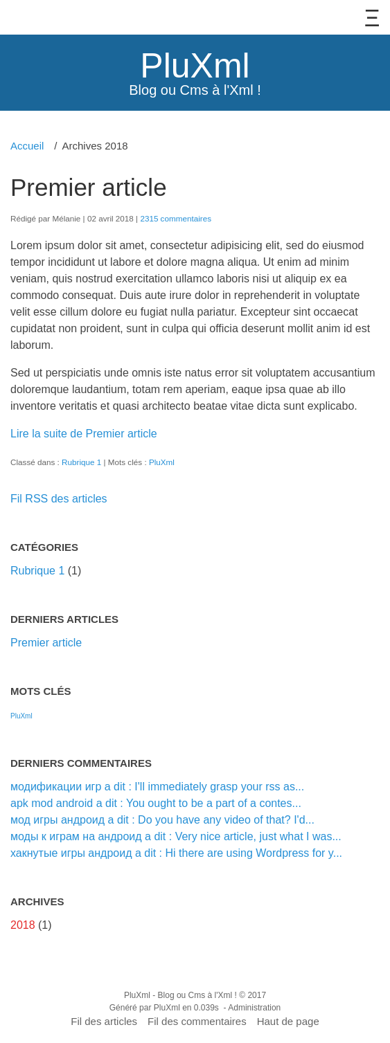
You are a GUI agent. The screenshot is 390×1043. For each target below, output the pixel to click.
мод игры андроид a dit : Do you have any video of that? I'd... (162, 820)
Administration (254, 1008)
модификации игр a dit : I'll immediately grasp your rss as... (157, 786)
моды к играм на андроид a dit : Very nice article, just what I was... (176, 836)
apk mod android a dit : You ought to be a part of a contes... (155, 803)
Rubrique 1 (81, 461)
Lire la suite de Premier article (83, 433)
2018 (22, 925)
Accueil (27, 146)
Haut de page (288, 1021)
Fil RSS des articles (58, 499)
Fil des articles (104, 1021)
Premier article (88, 187)
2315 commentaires (175, 218)
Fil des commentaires (197, 1021)
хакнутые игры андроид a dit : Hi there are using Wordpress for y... (176, 853)
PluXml (194, 65)
